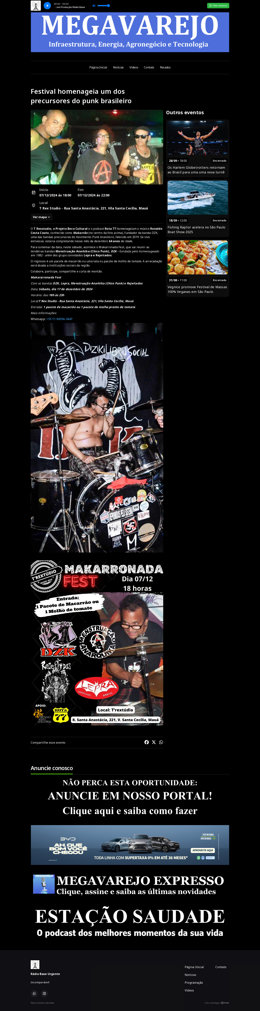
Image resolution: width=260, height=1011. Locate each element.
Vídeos (133, 67)
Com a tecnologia (217, 1003)
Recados (165, 67)
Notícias (118, 67)
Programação (194, 983)
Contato (149, 67)
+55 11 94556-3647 (59, 319)
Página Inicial (98, 67)
